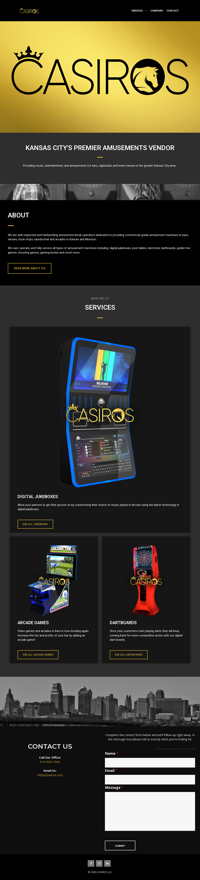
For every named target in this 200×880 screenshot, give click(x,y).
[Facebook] (91, 863)
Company (156, 10)
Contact (172, 10)
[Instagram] (99, 863)
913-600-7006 (50, 762)
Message (114, 787)
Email (111, 770)
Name (111, 753)
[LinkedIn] (107, 863)
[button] (29, 268)
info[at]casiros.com (50, 775)
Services (140, 10)
